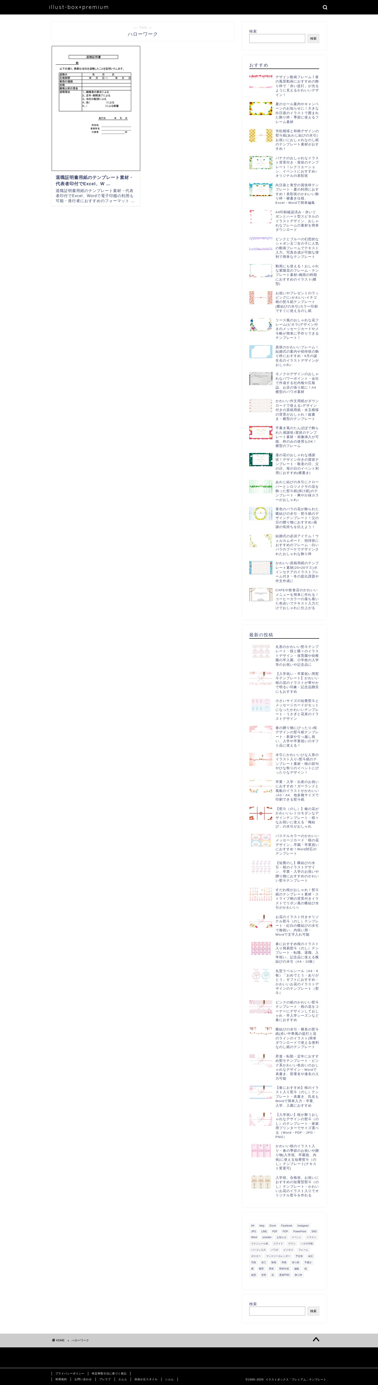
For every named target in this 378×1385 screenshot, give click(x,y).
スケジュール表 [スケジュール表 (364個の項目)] (259, 1243)
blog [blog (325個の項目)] (262, 1225)
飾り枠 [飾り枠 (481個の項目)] (298, 1275)
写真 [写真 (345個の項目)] (253, 1262)
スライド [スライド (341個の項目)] (278, 1243)
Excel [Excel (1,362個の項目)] (273, 1225)
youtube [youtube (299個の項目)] (267, 1237)
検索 (253, 31)
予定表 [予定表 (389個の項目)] (299, 1256)
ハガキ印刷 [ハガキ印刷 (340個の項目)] (307, 1243)
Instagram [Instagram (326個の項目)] (303, 1225)
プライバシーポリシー (69, 1373)
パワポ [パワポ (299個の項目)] (274, 1249)
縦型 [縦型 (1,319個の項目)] (253, 1275)
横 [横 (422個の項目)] (252, 1268)
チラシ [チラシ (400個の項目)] (292, 1243)
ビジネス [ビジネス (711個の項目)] (288, 1249)
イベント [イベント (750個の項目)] (296, 1237)
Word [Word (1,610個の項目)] (254, 1237)
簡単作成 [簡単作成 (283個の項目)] (284, 1268)
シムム (169, 1379)
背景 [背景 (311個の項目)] (263, 1275)
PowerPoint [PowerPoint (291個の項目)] (299, 1231)
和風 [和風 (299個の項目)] (284, 1262)
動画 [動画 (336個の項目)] (273, 1262)
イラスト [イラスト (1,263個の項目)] (311, 1237)
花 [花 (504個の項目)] (272, 1275)
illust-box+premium (79, 7)
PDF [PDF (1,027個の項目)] (274, 1231)
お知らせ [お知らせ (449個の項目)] (281, 1237)
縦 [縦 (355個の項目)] (305, 1268)
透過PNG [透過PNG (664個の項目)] (284, 1275)
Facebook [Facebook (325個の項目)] (286, 1225)
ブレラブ (105, 1379)
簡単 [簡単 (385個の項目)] (271, 1268)
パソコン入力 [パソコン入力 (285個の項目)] (258, 1249)
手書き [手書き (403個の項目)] (308, 1262)
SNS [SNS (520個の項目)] (314, 1231)
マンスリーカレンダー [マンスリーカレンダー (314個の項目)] (278, 1256)
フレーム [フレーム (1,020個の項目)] (303, 1249)
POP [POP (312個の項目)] (285, 1231)
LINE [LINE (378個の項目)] (264, 1231)
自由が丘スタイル (146, 1379)
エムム (122, 1379)
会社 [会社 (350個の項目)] (310, 1256)
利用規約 (61, 1379)
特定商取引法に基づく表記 (109, 1373)
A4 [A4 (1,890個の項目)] (252, 1225)
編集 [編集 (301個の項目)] (296, 1268)
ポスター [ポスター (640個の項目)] (256, 1256)
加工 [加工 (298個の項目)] (263, 1262)
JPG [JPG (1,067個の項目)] (253, 1231)
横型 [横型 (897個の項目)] (261, 1268)
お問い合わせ (83, 1379)
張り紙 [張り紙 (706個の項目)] (295, 1262)
